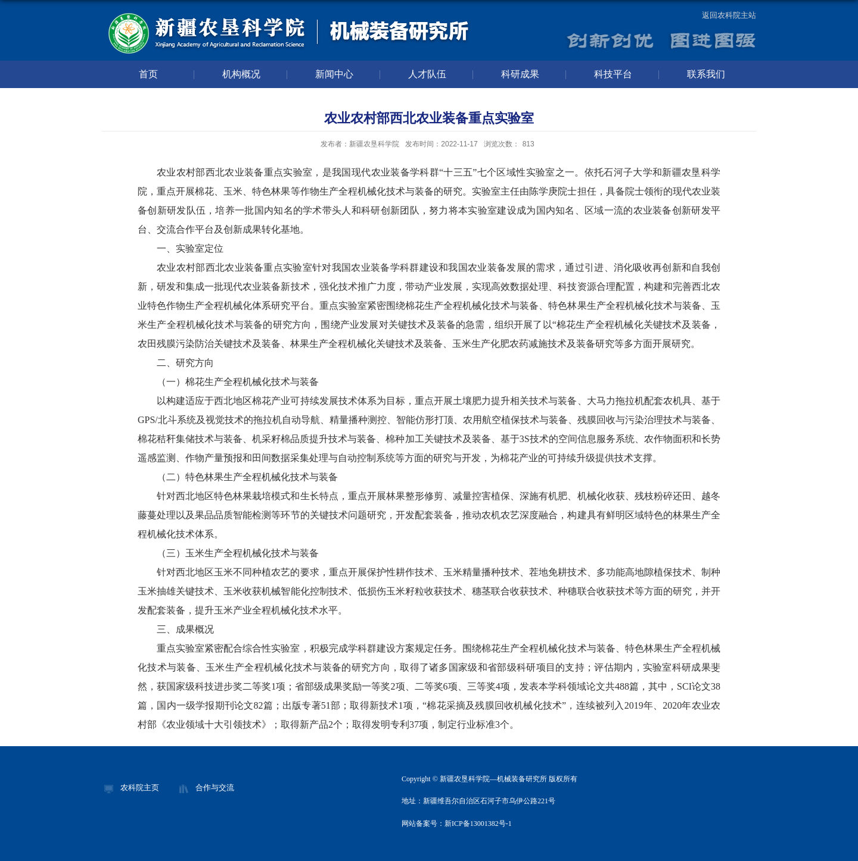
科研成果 (520, 74)
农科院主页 (139, 787)
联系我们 (706, 74)
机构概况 (241, 74)
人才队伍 (427, 74)
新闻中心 (334, 74)
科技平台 (613, 74)
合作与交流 (214, 787)
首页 (148, 74)
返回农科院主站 (729, 15)
